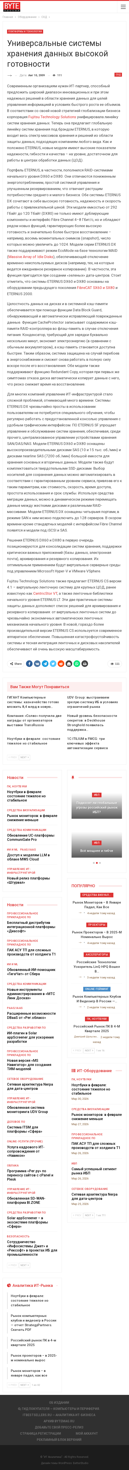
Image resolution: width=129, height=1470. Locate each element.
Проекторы (96, 924)
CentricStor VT (45, 593)
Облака (13, 1165)
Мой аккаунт (87, 1433)
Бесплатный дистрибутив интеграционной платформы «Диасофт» (31, 927)
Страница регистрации (40, 1433)
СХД (118, 74)
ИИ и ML (12, 849)
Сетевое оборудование (25, 1079)
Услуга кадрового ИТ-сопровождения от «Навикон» (25, 1151)
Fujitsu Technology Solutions (52, 117)
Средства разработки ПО (26, 1027)
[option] (97, 823)
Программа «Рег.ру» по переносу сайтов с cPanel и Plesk (30, 1175)
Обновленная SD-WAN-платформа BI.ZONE (26, 1200)
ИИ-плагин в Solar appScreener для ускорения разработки (30, 1037)
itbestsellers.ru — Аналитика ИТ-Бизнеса (59, 1415)
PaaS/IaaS (28, 849)
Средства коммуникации (26, 830)
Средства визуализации (26, 810)
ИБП (97, 794)
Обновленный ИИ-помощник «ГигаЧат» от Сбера (31, 972)
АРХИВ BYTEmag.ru (59, 1421)
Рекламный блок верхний (59, 1440)
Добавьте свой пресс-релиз (59, 1427)
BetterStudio (80, 1463)
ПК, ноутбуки (17, 786)
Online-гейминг (97, 989)
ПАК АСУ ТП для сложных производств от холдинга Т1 (31, 952)
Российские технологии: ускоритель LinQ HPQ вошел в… (97, 966)
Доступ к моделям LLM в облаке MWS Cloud (28, 857)
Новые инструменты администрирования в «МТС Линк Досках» (31, 994)
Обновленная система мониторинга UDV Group (27, 1109)
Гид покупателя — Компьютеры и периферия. (59, 1409)
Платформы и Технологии (25, 31)
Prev (13, 757)
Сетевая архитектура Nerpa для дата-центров (30, 1086)
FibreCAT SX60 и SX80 (96, 287)
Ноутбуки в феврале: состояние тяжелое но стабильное (26, 796)
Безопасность (18, 1236)
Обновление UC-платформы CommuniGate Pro (30, 837)
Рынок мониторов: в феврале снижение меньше (32, 818)
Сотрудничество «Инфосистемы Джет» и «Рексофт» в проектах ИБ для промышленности (32, 1248)
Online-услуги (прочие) (25, 1141)
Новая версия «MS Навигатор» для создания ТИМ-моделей (29, 1064)
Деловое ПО (16, 1121)
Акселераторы (97, 954)
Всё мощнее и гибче (96, 851)
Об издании (59, 1402)
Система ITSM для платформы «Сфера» (24, 1129)
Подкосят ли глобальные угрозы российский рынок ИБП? (97, 807)
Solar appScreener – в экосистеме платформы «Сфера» (27, 1222)
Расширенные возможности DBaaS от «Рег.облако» (31, 1015)
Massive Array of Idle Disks (30, 256)
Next (24, 757)
